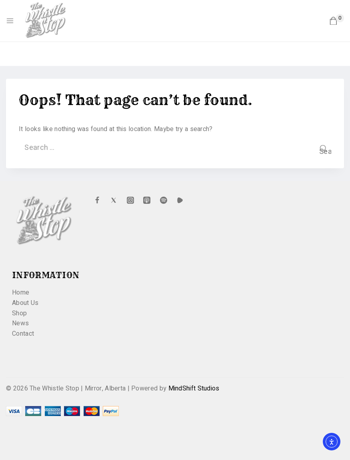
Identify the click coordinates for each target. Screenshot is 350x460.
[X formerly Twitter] (113, 200)
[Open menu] (10, 21)
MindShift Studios (194, 388)
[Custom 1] (180, 200)
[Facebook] (97, 200)
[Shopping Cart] (336, 21)
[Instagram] (130, 200)
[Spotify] (163, 200)
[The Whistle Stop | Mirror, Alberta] (49, 21)
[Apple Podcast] (147, 200)
